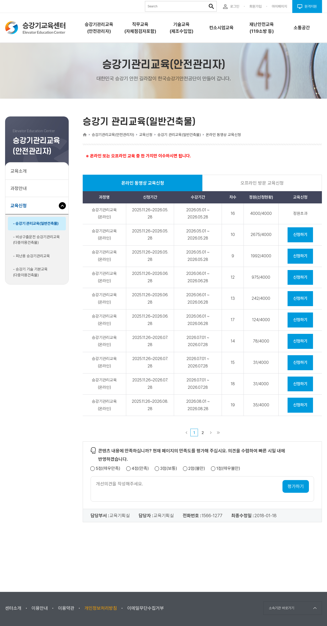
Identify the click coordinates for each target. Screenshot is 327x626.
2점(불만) (196, 468)
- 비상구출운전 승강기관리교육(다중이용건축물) (36, 240)
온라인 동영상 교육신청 (142, 185)
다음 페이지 (211, 432)
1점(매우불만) (228, 468)
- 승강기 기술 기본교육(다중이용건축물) (30, 272)
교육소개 (18, 171)
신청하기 (300, 234)
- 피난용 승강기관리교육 (31, 256)
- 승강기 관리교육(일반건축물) (36, 223)
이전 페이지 (186, 432)
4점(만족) (140, 468)
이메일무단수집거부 (145, 608)
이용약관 (66, 608)
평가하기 (296, 486)
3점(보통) (168, 468)
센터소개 (13, 608)
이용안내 (40, 608)
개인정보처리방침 (100, 608)
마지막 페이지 (218, 432)
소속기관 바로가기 (281, 608)
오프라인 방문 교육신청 (262, 183)
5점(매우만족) (108, 468)
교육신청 (20, 208)
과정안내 (18, 188)
